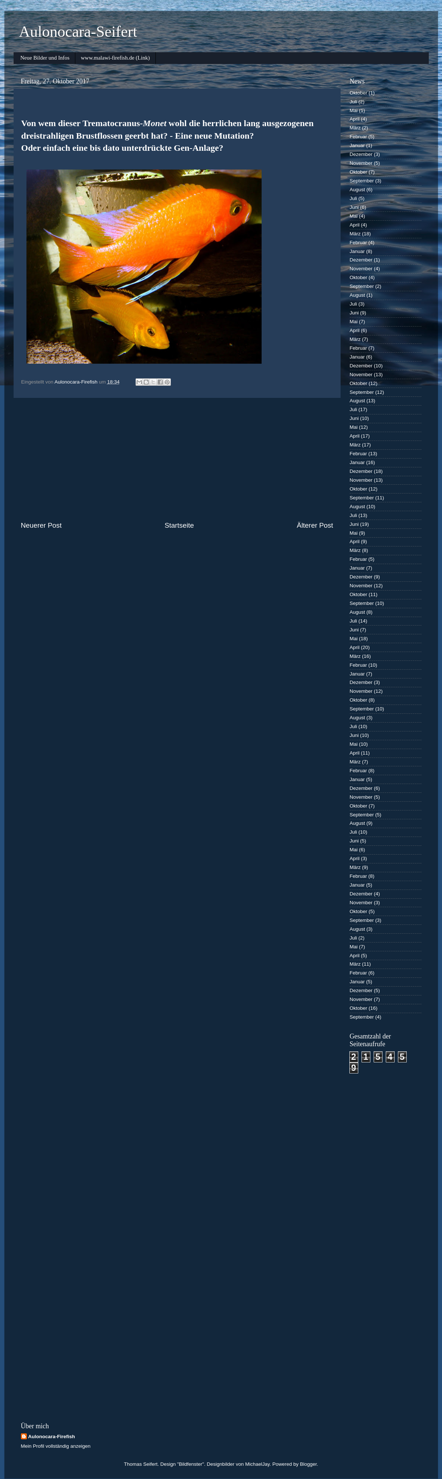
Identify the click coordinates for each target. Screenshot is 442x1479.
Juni (354, 207)
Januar (357, 145)
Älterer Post (315, 525)
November (361, 163)
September (362, 180)
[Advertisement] (177, 459)
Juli (353, 101)
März (355, 128)
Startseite (179, 525)
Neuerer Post (41, 525)
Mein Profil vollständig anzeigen (56, 1446)
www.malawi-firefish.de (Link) (115, 58)
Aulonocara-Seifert (78, 31)
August (357, 189)
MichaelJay (257, 1464)
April (355, 119)
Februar (358, 136)
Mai (354, 110)
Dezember (361, 154)
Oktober (358, 93)
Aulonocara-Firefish (51, 1436)
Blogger (308, 1464)
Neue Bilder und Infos (44, 58)
